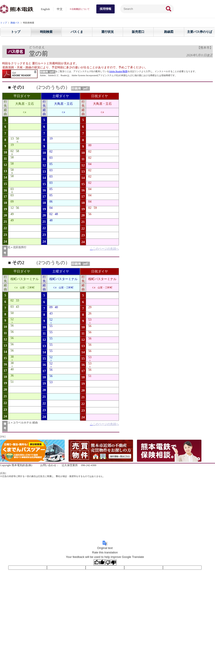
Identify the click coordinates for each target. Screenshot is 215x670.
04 (51, 207)
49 (12, 214)
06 (51, 201)
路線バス (15, 22)
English (45, 9)
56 (17, 207)
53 (51, 382)
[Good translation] (99, 562)
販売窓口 (138, 32)
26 (89, 313)
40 (12, 369)
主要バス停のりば (199, 32)
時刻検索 (46, 32)
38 (12, 356)
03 (12, 189)
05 (51, 164)
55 (51, 326)
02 (12, 151)
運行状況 (107, 32)
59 (95, 207)
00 (89, 145)
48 (56, 214)
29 (89, 307)
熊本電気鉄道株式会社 (17, 9)
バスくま (77, 32)
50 (17, 138)
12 (12, 207)
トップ (3, 22)
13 (12, 138)
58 (17, 151)
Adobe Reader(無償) (118, 71)
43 (17, 306)
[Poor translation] (111, 562)
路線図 (168, 32)
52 (12, 319)
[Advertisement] (107, 509)
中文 (60, 9)
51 (12, 381)
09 (12, 201)
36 (12, 375)
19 (12, 145)
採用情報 (105, 8)
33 (17, 300)
